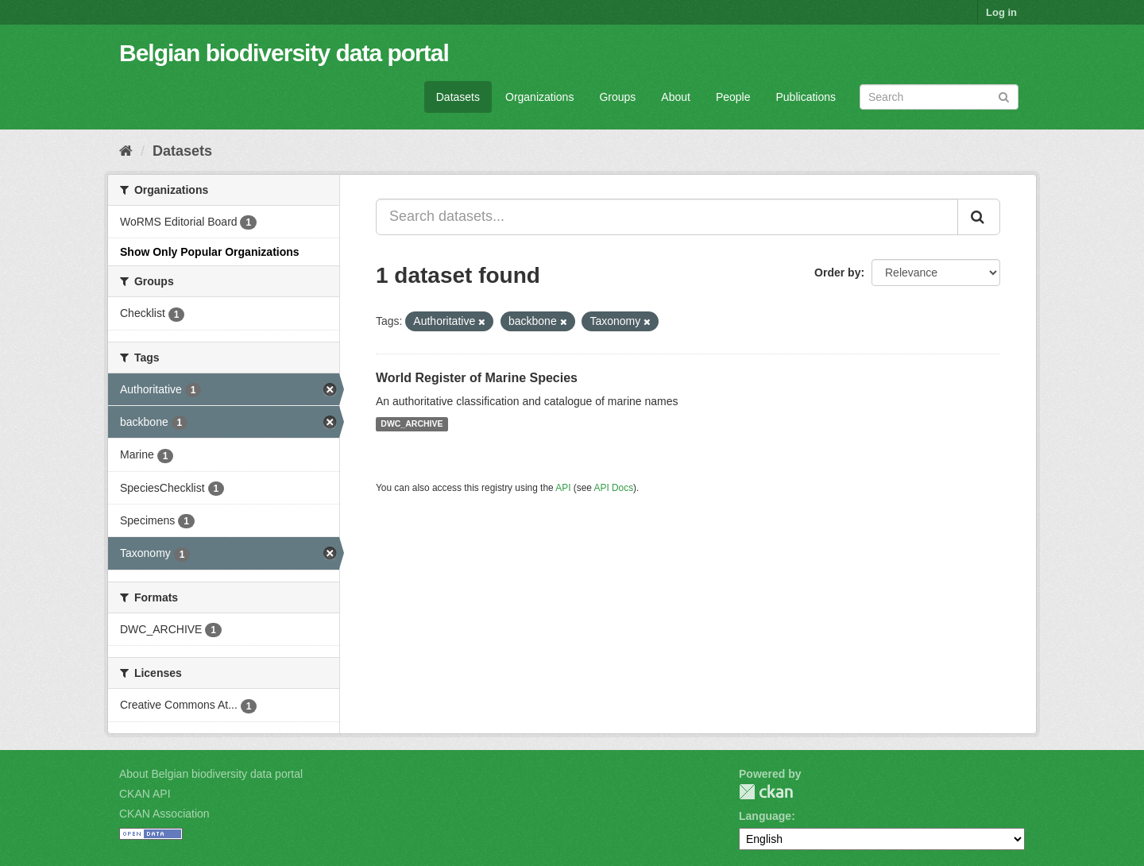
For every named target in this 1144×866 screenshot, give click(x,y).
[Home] (126, 151)
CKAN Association (164, 813)
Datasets (458, 97)
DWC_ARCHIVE (412, 424)
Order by (837, 272)
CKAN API (145, 793)
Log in (1001, 12)
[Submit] (1004, 95)
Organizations (539, 97)
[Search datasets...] (667, 217)
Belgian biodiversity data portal (284, 53)
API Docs (614, 487)
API (562, 487)
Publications (806, 97)
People (733, 97)
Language (765, 816)
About (675, 97)
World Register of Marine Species (477, 378)
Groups (617, 97)
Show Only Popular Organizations (210, 251)
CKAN (766, 791)
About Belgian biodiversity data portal (211, 773)
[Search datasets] (939, 97)
